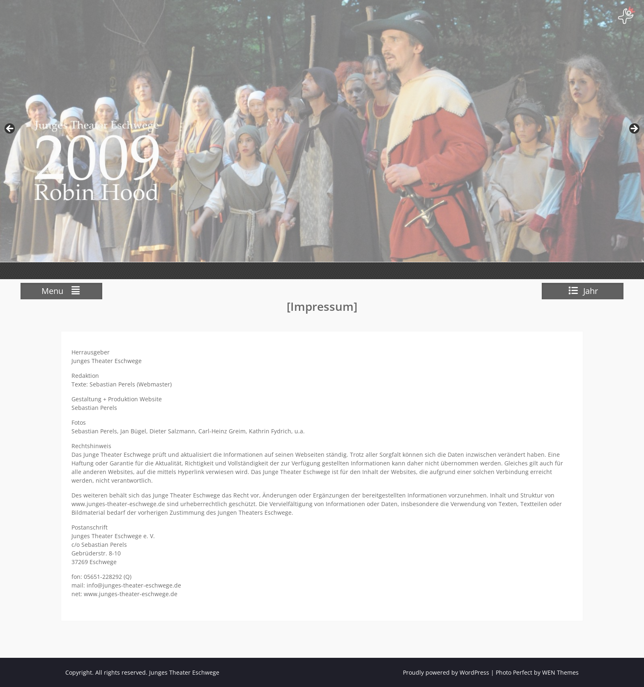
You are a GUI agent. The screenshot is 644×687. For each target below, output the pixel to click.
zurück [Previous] (10, 129)
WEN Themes (560, 672)
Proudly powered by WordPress (446, 672)
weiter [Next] (634, 129)
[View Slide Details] (322, 131)
